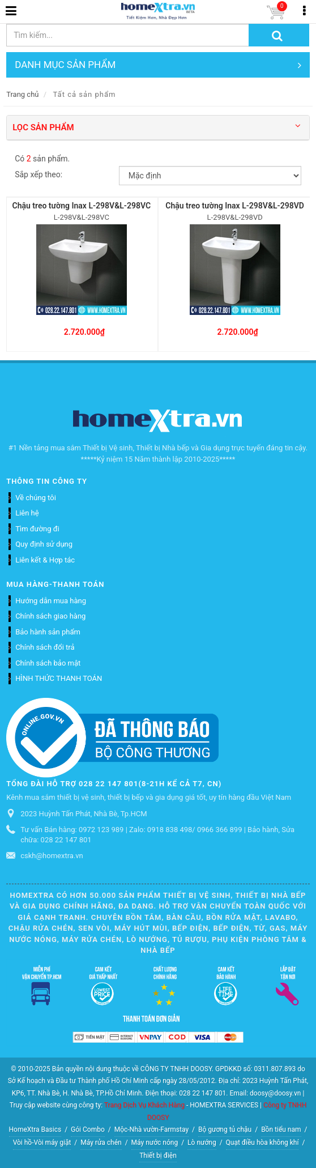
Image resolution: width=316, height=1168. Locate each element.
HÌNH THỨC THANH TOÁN (58, 678)
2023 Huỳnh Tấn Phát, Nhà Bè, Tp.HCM (83, 813)
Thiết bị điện (158, 1156)
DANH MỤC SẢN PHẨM (158, 65)
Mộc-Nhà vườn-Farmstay (151, 1129)
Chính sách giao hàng (50, 616)
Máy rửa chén (100, 1142)
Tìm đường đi (37, 529)
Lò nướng (201, 1142)
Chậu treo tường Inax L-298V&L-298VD (234, 205)
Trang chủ (22, 94)
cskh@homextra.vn (51, 855)
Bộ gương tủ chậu (224, 1129)
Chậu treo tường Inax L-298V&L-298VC (81, 205)
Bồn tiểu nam (281, 1129)
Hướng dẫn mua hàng (50, 600)
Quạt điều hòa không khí (262, 1142)
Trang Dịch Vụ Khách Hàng (144, 1105)
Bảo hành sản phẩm (47, 632)
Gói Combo (88, 1129)
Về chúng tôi (35, 497)
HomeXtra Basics (35, 1129)
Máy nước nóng (154, 1142)
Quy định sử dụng (43, 544)
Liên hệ (27, 513)
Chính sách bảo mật (47, 663)
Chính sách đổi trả (44, 647)
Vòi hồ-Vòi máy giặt (42, 1142)
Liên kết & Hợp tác (45, 560)
